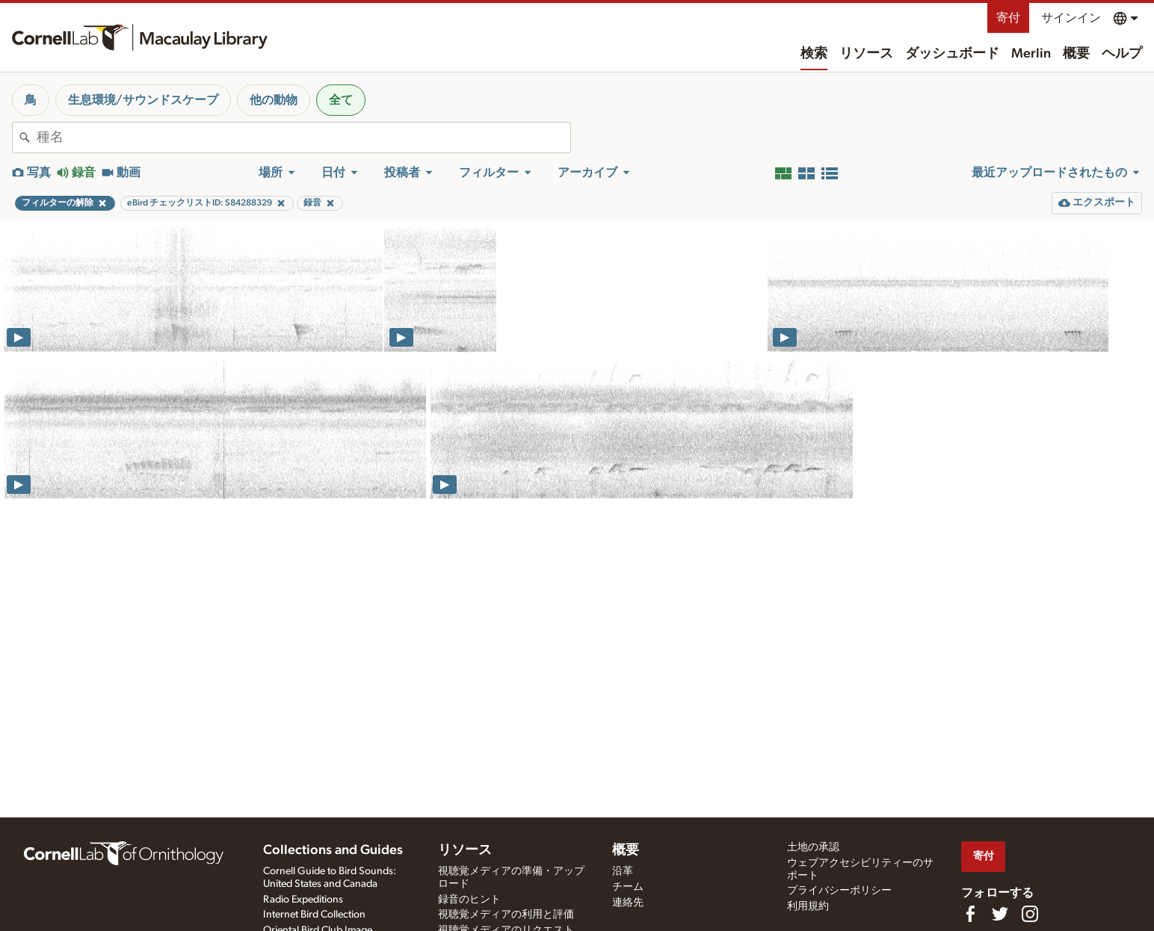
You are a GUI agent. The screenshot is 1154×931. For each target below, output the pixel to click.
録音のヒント (469, 899)
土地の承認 (813, 847)
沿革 (622, 871)
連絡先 (628, 902)
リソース (866, 54)
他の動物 (273, 100)
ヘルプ (1122, 54)
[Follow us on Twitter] (1000, 914)
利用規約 (808, 906)
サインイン (1071, 18)
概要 (1076, 54)
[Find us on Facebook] (970, 914)
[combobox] (303, 137)
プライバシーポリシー (839, 890)
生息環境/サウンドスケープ (143, 100)
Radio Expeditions (303, 899)
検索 (813, 54)
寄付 (1008, 18)
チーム (628, 887)
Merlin (1031, 54)
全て (341, 100)
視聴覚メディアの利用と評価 (506, 914)
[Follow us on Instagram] (1030, 914)
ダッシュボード (952, 54)
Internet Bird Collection (314, 914)
